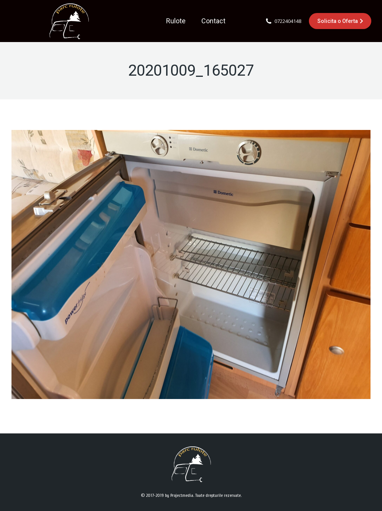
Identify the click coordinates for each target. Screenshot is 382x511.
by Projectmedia (179, 495)
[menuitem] (175, 21)
